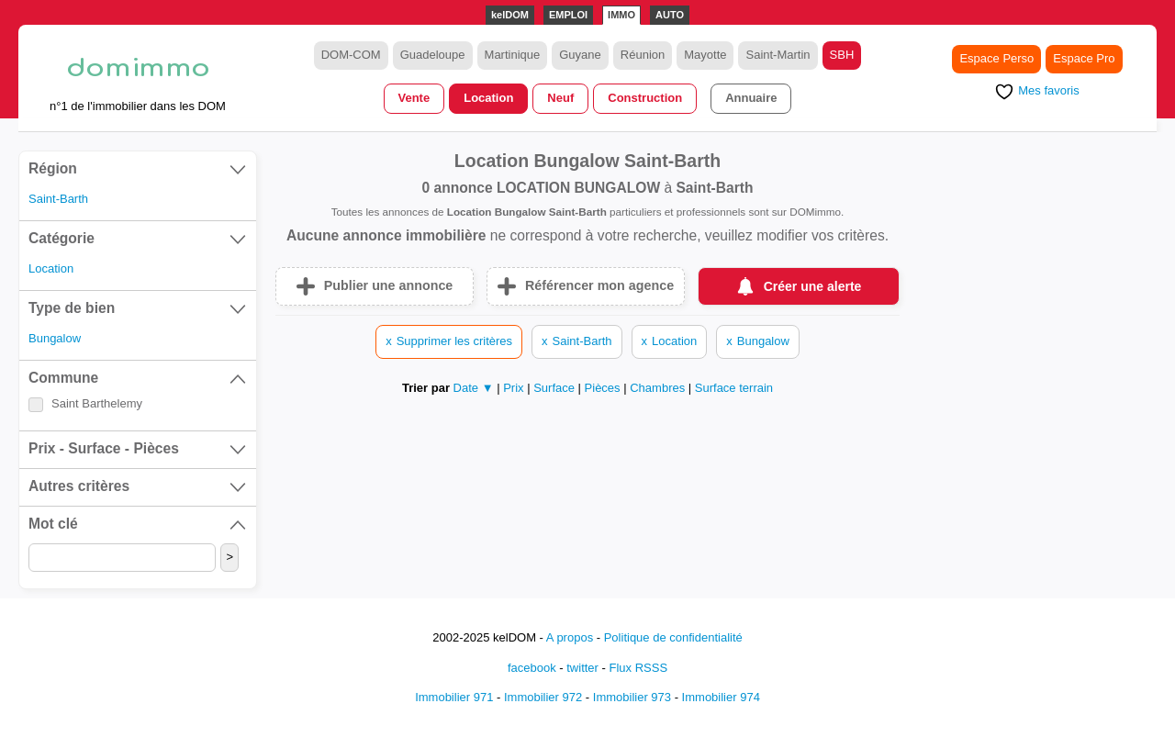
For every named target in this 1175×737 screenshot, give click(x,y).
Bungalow (54, 338)
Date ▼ (473, 388)
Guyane (580, 54)
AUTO (669, 14)
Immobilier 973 (632, 697)
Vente (414, 98)
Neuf (560, 98)
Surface (555, 388)
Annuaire (751, 98)
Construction (645, 98)
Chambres (659, 388)
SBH (842, 54)
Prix (515, 388)
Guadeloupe (432, 54)
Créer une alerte (813, 286)
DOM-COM (351, 54)
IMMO (621, 14)
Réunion (643, 54)
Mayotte (705, 54)
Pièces (604, 388)
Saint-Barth (58, 199)
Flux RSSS (638, 668)
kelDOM (510, 14)
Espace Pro (1083, 58)
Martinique (513, 54)
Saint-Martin (777, 54)
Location (488, 98)
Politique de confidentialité (673, 637)
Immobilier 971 (454, 697)
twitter (582, 668)
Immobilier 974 (721, 697)
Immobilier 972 (543, 697)
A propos (569, 637)
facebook (532, 668)
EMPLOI (568, 14)
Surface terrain (734, 388)
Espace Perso (996, 58)
